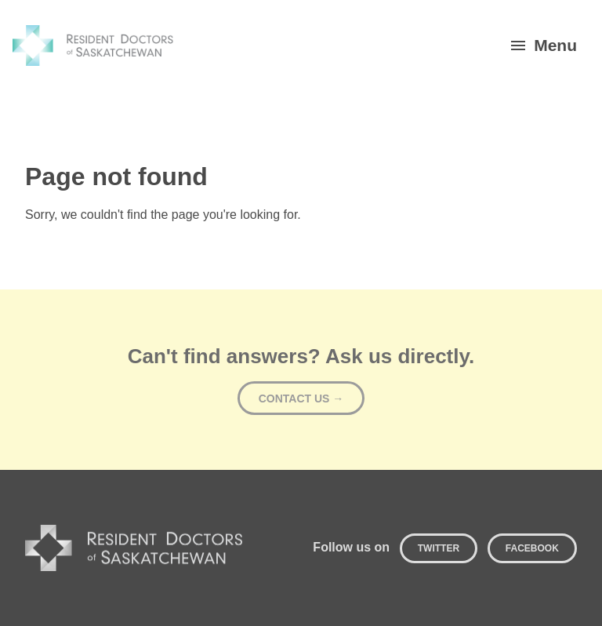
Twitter (438, 548)
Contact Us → (301, 398)
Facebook (532, 548)
